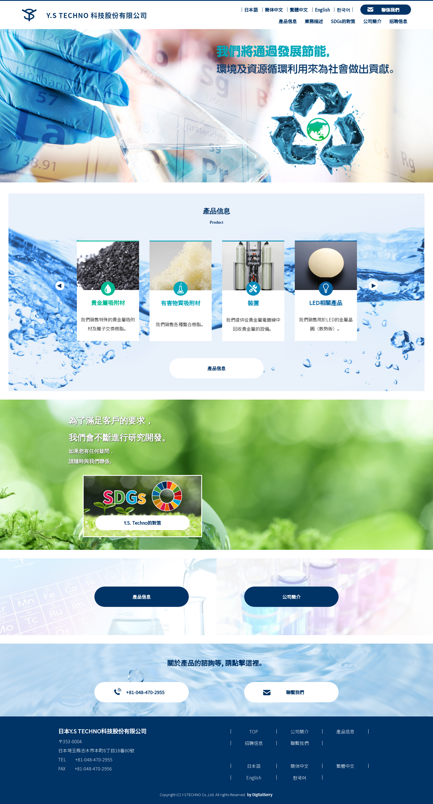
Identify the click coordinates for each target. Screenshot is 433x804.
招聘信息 (398, 21)
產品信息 (288, 21)
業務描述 (314, 21)
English (322, 9)
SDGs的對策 (343, 21)
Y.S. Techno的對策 (142, 522)
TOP (253, 731)
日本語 (251, 9)
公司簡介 (372, 21)
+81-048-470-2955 (145, 692)
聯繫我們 (295, 692)
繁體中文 (299, 9)
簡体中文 (274, 9)
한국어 (343, 9)
